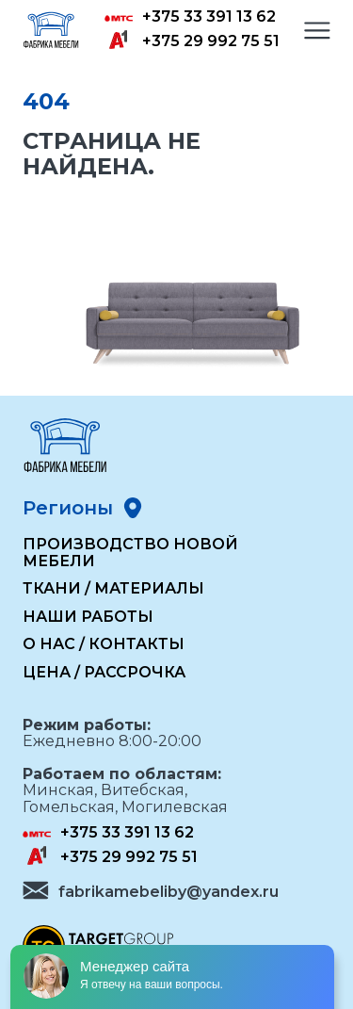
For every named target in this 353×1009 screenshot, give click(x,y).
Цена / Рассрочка (104, 672)
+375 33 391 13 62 (209, 16)
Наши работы (88, 617)
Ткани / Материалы (113, 588)
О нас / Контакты (104, 644)
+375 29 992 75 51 (211, 41)
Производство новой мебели (130, 552)
